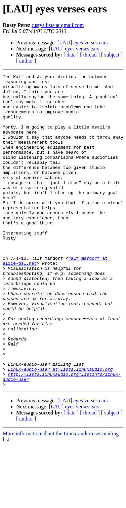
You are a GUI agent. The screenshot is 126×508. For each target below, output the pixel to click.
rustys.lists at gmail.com (58, 25)
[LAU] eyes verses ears (82, 42)
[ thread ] (90, 55)
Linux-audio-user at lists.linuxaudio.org (60, 429)
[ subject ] (112, 55)
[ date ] (71, 55)
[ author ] (26, 61)
